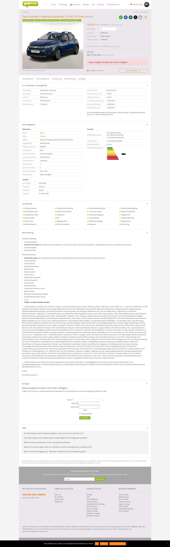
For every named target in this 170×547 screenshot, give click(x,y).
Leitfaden (134, 527)
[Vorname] (88, 403)
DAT (26, 531)
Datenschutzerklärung (117, 544)
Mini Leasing (123, 499)
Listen (85, 410)
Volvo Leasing (124, 511)
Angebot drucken (95, 70)
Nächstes (143, 12)
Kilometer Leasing (93, 513)
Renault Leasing (124, 502)
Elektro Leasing (92, 511)
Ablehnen (104, 544)
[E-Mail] (88, 399)
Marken (86, 4)
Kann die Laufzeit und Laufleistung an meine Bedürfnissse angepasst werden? (55, 438)
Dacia (42, 133)
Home (53, 4)
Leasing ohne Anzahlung (96, 504)
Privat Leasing (92, 506)
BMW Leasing (124, 497)
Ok (97, 544)
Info (93, 4)
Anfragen (82, 79)
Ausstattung (57, 79)
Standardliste (86, 414)
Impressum (59, 502)
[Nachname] (89, 406)
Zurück (26, 12)
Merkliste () (137, 4)
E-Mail (70, 400)
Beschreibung (70, 79)
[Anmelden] (84, 417)
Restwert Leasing (93, 516)
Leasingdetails (28, 79)
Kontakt (100, 4)
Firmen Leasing (92, 509)
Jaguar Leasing (124, 504)
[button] (121, 17)
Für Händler (59, 497)
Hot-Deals (76, 4)
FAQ (88, 497)
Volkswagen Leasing (126, 509)
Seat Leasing (123, 506)
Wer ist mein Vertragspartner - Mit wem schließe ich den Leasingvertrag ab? (55, 451)
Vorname (74, 403)
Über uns (58, 495)
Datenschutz (59, 499)
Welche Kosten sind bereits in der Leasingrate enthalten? (47, 442)
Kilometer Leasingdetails (34, 85)
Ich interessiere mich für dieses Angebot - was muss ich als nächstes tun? (54, 433)
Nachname (75, 407)
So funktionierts (112, 4)
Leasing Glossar (92, 502)
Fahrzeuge (63, 4)
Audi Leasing (123, 495)
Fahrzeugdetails (42, 79)
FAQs (24, 428)
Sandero (43, 136)
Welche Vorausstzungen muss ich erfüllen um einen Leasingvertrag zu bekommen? (58, 447)
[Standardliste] (81, 413)
